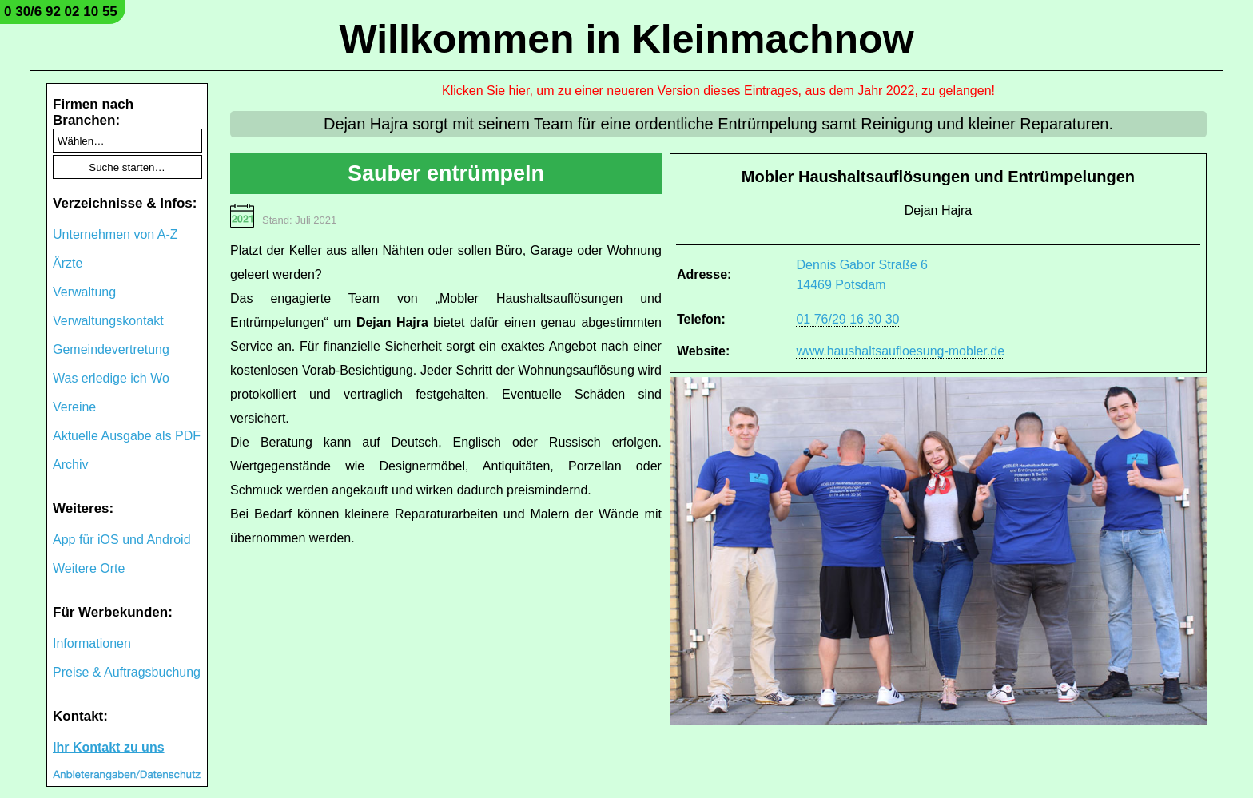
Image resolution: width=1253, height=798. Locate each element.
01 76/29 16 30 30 (847, 319)
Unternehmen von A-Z (115, 234)
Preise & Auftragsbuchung (127, 672)
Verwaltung (84, 292)
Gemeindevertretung (111, 349)
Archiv (70, 464)
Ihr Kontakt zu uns (109, 747)
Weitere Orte (89, 568)
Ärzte (67, 263)
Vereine (74, 407)
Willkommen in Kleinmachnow (626, 39)
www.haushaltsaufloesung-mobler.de (900, 351)
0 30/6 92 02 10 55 (60, 11)
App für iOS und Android (122, 539)
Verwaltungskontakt (108, 321)
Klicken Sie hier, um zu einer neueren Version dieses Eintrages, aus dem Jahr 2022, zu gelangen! (718, 90)
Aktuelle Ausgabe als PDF (127, 436)
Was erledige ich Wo (111, 378)
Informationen (92, 643)
